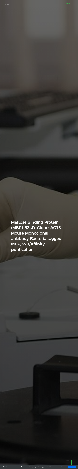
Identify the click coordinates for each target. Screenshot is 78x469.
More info (63, 467)
